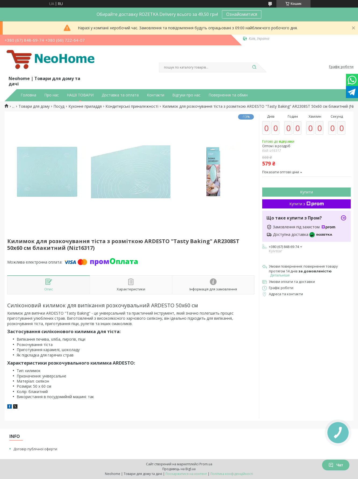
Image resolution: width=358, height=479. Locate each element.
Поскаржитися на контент (186, 473)
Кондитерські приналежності (131, 106)
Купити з (306, 203)
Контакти (155, 95)
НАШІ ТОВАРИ (80, 95)
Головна (28, 95)
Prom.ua (205, 464)
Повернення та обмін (228, 95)
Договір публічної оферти (35, 448)
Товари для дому (34, 106)
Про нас (51, 95)
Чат (335, 465)
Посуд (58, 106)
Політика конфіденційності (231, 473)
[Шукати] (254, 67)
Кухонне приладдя (85, 106)
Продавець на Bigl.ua (179, 469)
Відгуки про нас (186, 95)
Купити (306, 192)
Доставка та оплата (120, 95)
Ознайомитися (241, 14)
